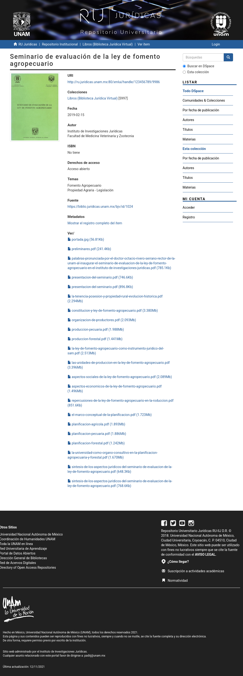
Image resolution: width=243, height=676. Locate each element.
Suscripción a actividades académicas (193, 571)
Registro (189, 217)
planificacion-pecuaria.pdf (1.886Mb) (97, 434)
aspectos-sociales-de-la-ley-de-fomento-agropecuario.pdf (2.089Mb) (120, 377)
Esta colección (196, 72)
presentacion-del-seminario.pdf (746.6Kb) (100, 277)
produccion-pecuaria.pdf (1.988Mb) (96, 329)
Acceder (189, 207)
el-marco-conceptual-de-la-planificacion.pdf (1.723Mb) (110, 415)
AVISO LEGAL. (205, 554)
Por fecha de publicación (201, 110)
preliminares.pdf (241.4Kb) (89, 249)
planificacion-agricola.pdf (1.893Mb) (96, 424)
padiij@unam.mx (94, 655)
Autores (188, 120)
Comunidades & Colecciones (204, 100)
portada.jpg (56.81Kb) (86, 239)
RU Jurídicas (28, 44)
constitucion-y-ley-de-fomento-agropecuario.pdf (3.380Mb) (113, 310)
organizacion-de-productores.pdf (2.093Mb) (102, 320)
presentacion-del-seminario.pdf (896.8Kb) (100, 287)
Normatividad (175, 580)
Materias (189, 139)
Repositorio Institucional (60, 44)
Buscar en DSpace (198, 66)
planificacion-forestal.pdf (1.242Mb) (96, 443)
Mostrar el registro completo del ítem (95, 223)
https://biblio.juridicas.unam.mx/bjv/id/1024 (100, 206)
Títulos (188, 129)
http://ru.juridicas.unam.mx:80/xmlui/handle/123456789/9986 (114, 82)
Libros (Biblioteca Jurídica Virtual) (108, 44)
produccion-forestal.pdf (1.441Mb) (95, 339)
